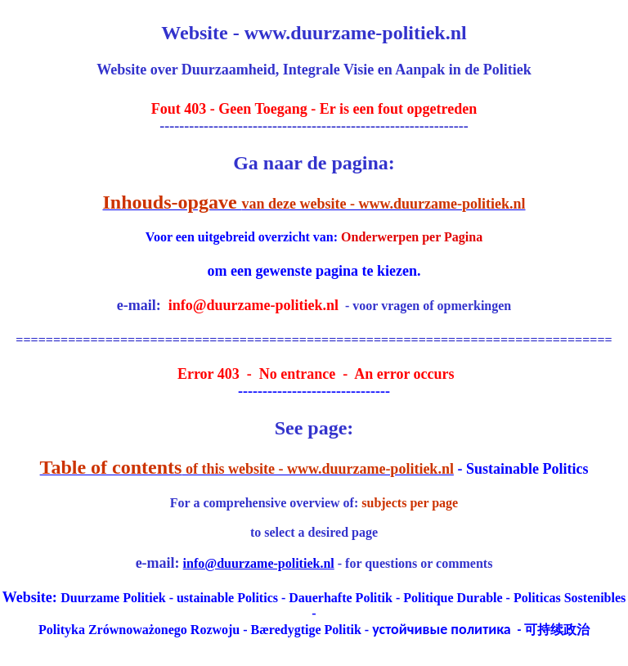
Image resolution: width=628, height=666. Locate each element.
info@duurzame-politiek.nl (258, 563)
